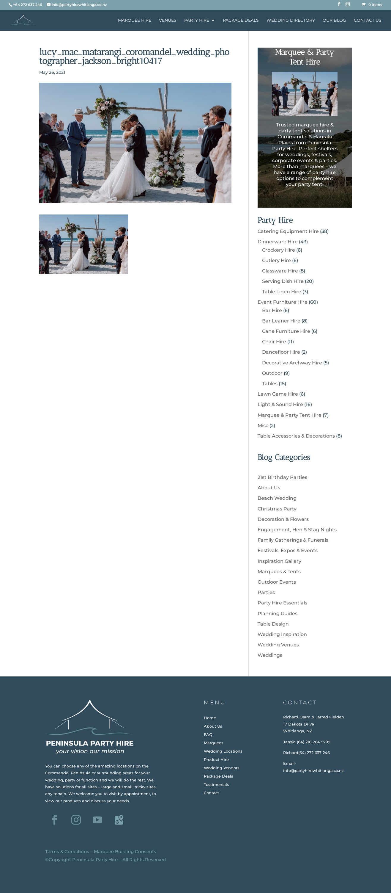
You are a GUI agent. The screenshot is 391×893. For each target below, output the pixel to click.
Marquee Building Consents (125, 851)
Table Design (273, 624)
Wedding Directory (291, 20)
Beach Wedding (277, 498)
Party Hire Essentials (282, 603)
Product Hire (216, 759)
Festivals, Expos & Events (288, 550)
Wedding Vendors (221, 767)
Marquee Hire (134, 20)
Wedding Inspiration (282, 634)
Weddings (270, 655)
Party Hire (196, 20)
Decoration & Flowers (283, 519)
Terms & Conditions (67, 851)
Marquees (213, 742)
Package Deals (241, 20)
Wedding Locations (223, 751)
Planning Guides (277, 613)
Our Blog (334, 20)
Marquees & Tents (279, 571)
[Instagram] (348, 6)
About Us (269, 488)
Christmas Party (277, 509)
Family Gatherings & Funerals (293, 540)
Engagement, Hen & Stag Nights (297, 529)
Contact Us (367, 20)
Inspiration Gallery (279, 561)
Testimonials (216, 784)
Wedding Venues (278, 645)
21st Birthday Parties (282, 477)
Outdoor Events (277, 582)
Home (210, 717)
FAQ (208, 734)
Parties (266, 592)
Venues (167, 20)
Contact (211, 792)
